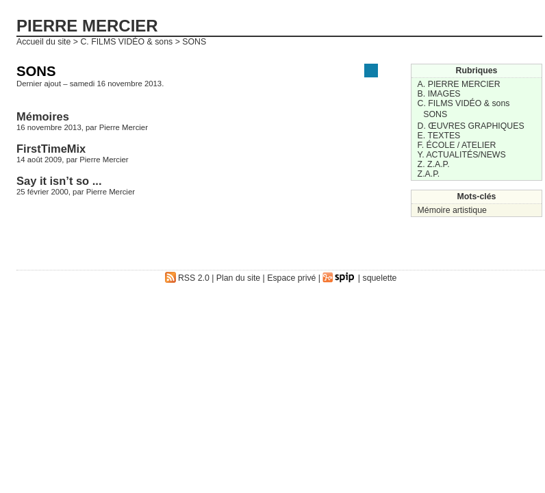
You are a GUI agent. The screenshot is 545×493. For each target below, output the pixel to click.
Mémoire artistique (452, 210)
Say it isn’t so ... (58, 181)
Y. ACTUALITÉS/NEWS (462, 155)
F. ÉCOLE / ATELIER (457, 145)
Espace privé (291, 278)
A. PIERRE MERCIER (459, 84)
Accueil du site (43, 42)
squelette (380, 278)
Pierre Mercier (123, 127)
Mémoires (42, 116)
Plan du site (238, 278)
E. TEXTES (439, 135)
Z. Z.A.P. (434, 164)
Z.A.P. (429, 174)
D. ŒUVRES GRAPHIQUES (471, 126)
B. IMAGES (439, 94)
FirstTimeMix (51, 148)
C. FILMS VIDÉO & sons (126, 42)
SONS (435, 114)
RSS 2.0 (187, 278)
